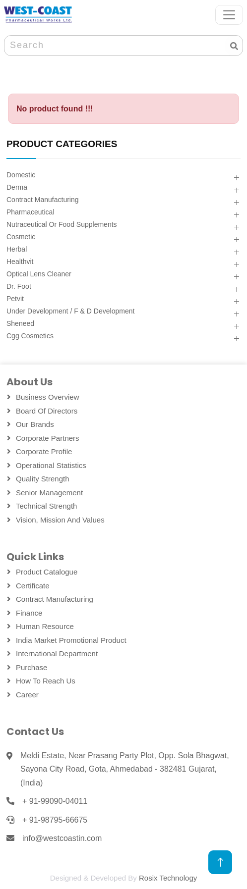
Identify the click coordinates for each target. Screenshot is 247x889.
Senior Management (49, 492)
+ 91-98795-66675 (54, 820)
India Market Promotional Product (71, 640)
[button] (236, 178)
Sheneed (20, 323)
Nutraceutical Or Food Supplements (61, 224)
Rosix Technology (168, 878)
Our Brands (35, 424)
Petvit (15, 299)
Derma (16, 187)
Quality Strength (42, 478)
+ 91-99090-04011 (54, 801)
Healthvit (19, 261)
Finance (29, 613)
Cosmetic (20, 237)
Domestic (20, 175)
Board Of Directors (46, 411)
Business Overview (47, 397)
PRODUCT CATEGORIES (61, 144)
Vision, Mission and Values (60, 520)
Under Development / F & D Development (70, 311)
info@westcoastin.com (62, 838)
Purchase (31, 667)
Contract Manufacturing (42, 200)
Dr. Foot (18, 286)
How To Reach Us (45, 681)
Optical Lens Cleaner (38, 274)
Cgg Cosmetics (30, 336)
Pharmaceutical (30, 212)
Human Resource (45, 626)
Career (27, 694)
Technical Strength (46, 506)
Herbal (16, 249)
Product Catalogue (46, 572)
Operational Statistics (51, 465)
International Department (57, 653)
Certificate (33, 585)
